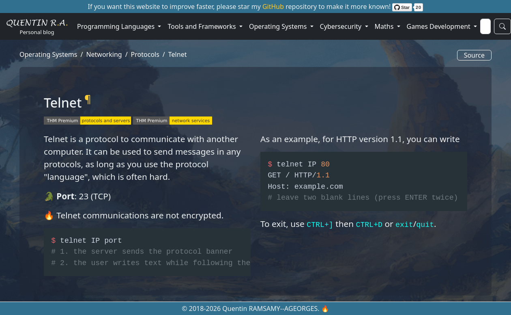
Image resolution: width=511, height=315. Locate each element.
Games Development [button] (439, 26)
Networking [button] (104, 54)
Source (474, 55)
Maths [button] (385, 26)
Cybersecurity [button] (341, 26)
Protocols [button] (145, 54)
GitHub (274, 6)
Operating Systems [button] (279, 26)
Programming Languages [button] (116, 26)
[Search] (485, 26)
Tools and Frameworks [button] (202, 26)
